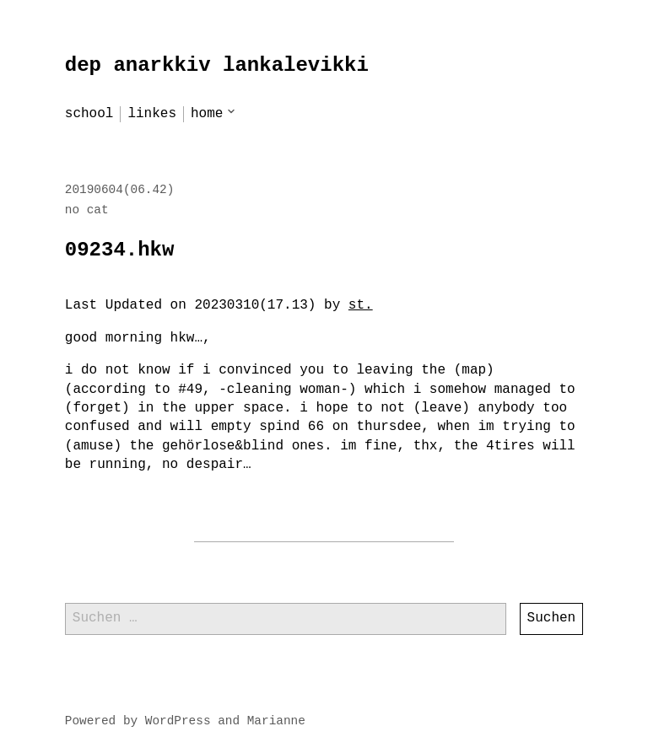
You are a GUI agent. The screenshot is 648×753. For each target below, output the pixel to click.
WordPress (178, 721)
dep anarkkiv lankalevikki (217, 65)
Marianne (276, 721)
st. (360, 305)
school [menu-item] (89, 113)
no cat (87, 210)
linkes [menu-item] (151, 113)
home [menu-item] (207, 113)
